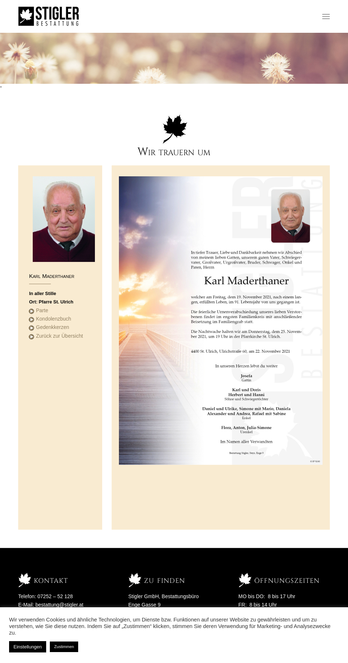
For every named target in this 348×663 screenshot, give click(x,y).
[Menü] (326, 16)
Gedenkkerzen (52, 327)
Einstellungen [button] (27, 647)
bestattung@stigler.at (59, 605)
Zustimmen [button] (64, 646)
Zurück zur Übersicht (59, 336)
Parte (42, 310)
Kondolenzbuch (53, 319)
